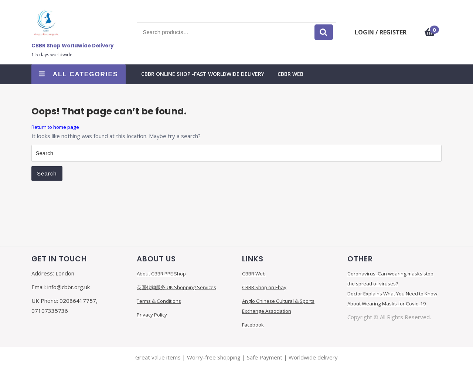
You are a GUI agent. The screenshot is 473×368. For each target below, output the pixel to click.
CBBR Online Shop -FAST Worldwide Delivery (202, 73)
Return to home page (55, 127)
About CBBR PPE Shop (161, 273)
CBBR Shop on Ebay (264, 287)
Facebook (253, 324)
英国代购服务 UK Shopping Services (176, 287)
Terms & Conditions (159, 301)
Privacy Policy (152, 314)
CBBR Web (290, 73)
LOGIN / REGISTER (380, 32)
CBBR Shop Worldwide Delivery (72, 45)
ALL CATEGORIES (78, 74)
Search (323, 32)
